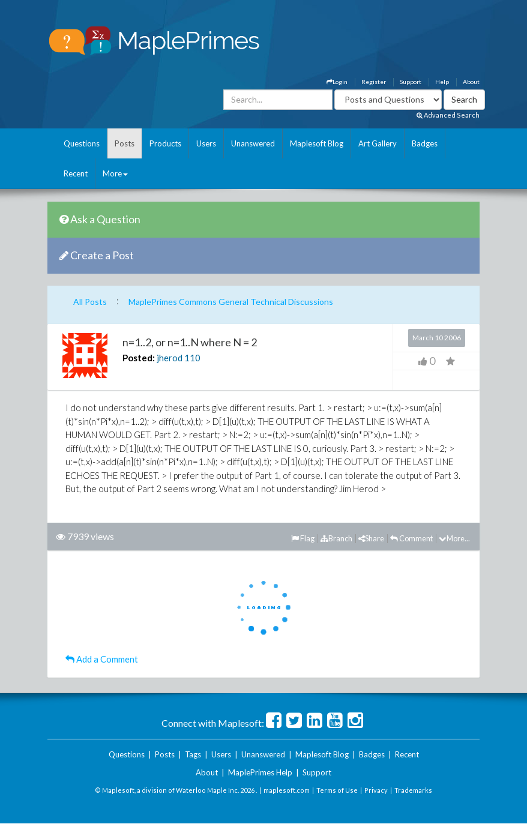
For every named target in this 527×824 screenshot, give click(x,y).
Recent (76, 173)
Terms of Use (337, 790)
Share (371, 538)
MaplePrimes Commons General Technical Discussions (230, 301)
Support (410, 81)
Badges (425, 143)
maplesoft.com (287, 790)
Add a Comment (101, 659)
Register (373, 81)
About (471, 81)
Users (206, 143)
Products (165, 143)
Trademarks (413, 790)
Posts (124, 143)
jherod (169, 357)
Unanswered (253, 143)
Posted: (138, 357)
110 (192, 357)
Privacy (376, 790)
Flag (303, 538)
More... (454, 538)
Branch (336, 538)
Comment (411, 538)
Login (337, 81)
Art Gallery (377, 143)
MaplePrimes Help (260, 772)
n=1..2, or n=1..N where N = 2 (189, 342)
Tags (193, 754)
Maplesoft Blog (316, 143)
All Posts (90, 301)
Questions (82, 143)
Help (442, 81)
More (115, 173)
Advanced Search (448, 115)
